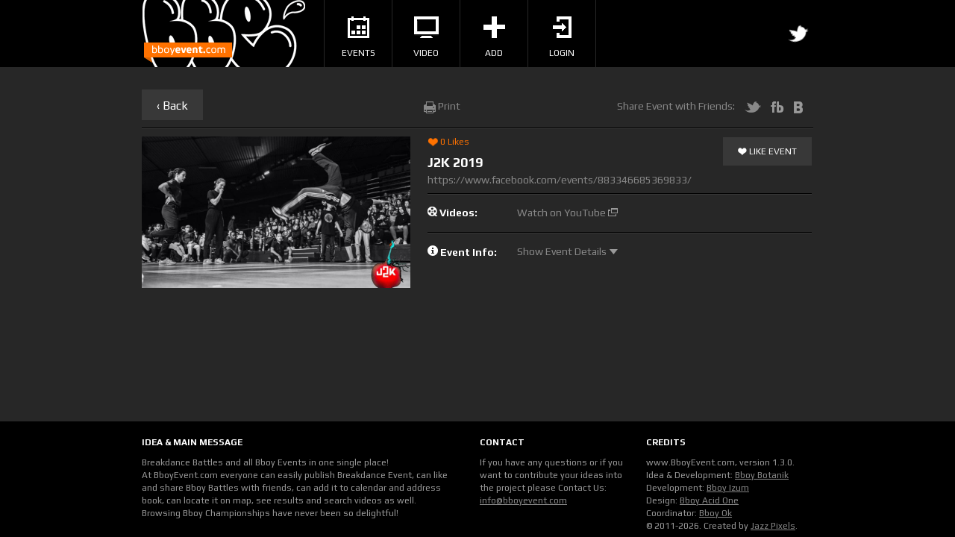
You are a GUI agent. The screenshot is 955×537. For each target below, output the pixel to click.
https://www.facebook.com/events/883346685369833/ (560, 180)
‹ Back (172, 105)
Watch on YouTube (567, 213)
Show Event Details (567, 251)
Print (442, 106)
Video (426, 37)
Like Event (767, 152)
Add (494, 37)
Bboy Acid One (709, 500)
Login (561, 37)
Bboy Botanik (762, 475)
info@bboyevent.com (523, 500)
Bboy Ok (715, 513)
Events (358, 37)
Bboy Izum (728, 488)
